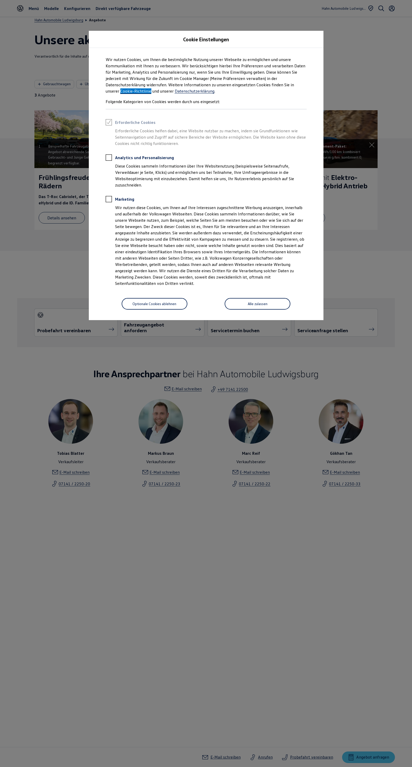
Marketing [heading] (120, 200)
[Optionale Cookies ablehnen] (154, 304)
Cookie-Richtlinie (135, 91)
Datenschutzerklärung (194, 91)
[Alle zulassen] (257, 304)
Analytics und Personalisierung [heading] (140, 158)
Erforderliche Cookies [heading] (131, 123)
